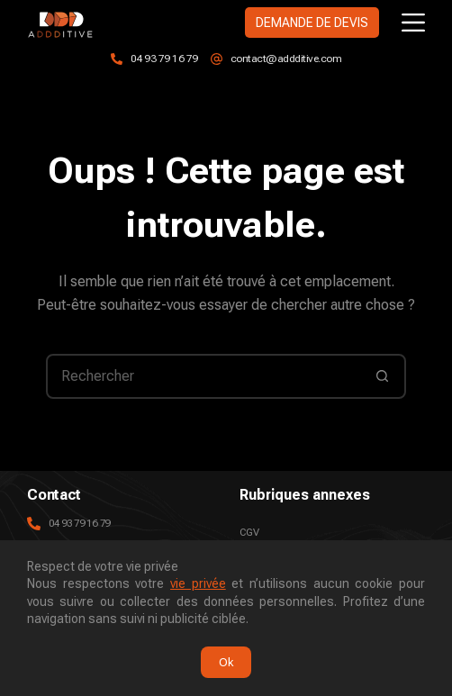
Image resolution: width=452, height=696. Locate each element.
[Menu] (413, 22)
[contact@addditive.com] (216, 59)
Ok (226, 662)
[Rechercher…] (203, 376)
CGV (249, 532)
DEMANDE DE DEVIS (312, 22)
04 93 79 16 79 (164, 58)
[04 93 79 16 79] (116, 59)
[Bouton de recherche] (381, 376)
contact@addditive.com (286, 58)
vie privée (198, 583)
